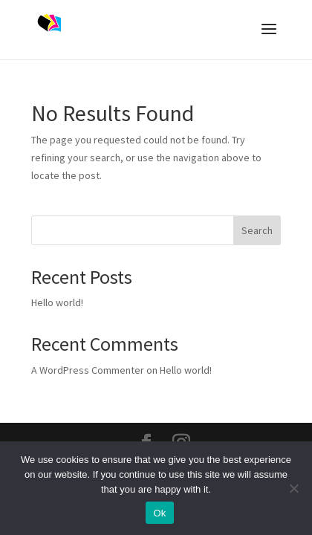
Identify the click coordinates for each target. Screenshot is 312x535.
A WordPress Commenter (87, 370)
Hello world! (57, 302)
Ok (159, 513)
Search (257, 230)
